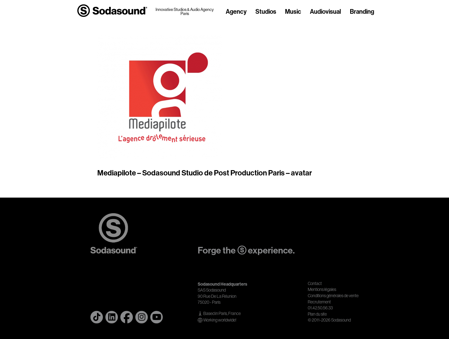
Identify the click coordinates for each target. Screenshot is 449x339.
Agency (236, 11)
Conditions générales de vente (333, 295)
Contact (315, 283)
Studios (265, 11)
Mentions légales (322, 289)
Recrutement (319, 301)
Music (293, 11)
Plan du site (317, 314)
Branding (362, 11)
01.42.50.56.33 (320, 307)
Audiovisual (325, 11)
